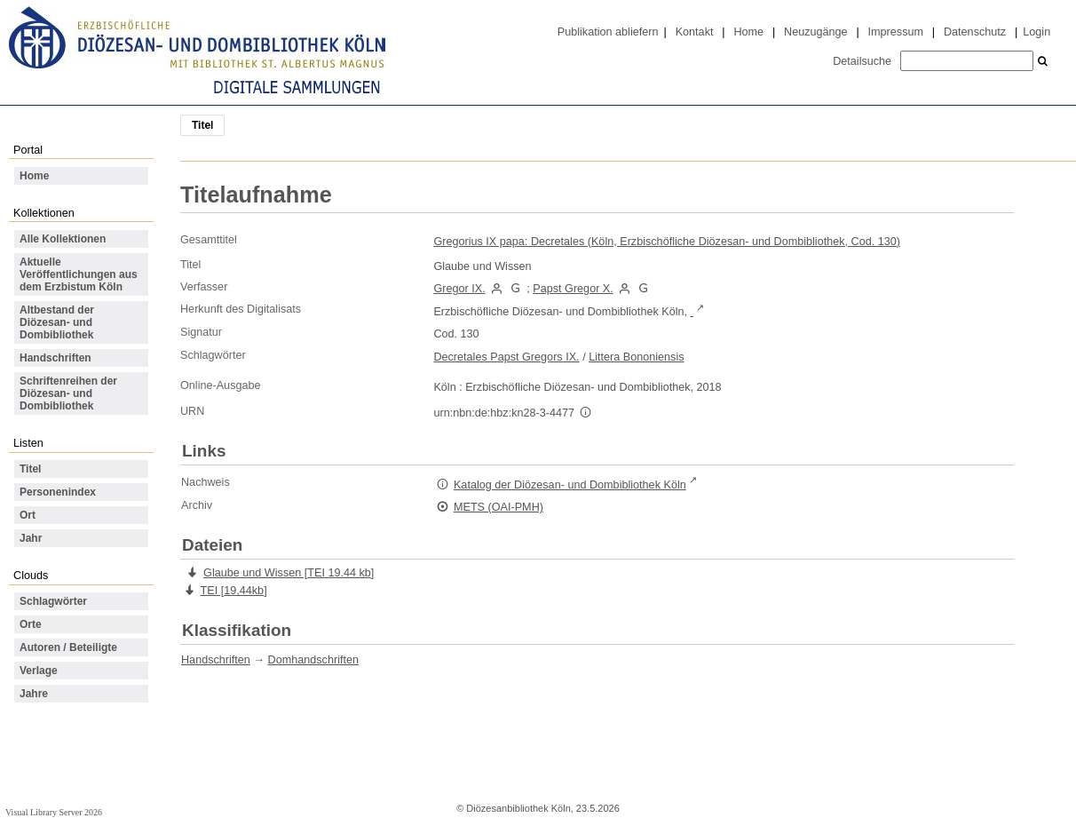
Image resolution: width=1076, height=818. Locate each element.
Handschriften (55, 358)
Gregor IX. (459, 288)
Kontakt (695, 32)
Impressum (895, 32)
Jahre (34, 693)
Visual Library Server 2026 (53, 812)
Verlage (39, 670)
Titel (30, 469)
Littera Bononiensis (636, 357)
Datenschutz (975, 32)
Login (1036, 32)
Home (748, 32)
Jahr (31, 538)
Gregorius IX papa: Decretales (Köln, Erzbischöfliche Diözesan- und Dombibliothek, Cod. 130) (666, 241)
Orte (31, 624)
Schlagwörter (53, 601)
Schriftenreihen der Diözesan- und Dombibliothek (68, 393)
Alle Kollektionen (63, 239)
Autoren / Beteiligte (68, 647)
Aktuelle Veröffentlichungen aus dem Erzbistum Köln (79, 274)
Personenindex (58, 492)
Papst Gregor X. (573, 288)
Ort (28, 515)
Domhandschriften (313, 660)
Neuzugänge (816, 32)
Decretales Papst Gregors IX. (506, 357)
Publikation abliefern (608, 32)
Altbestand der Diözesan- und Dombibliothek (57, 322)
